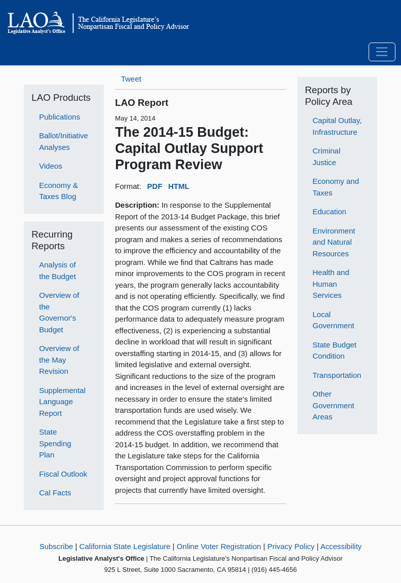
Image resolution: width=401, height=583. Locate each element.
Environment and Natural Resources (333, 242)
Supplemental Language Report (62, 401)
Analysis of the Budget (57, 270)
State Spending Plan (55, 443)
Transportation (336, 375)
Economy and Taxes (335, 187)
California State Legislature (125, 546)
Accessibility (341, 546)
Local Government (333, 320)
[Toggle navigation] (382, 52)
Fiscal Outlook (63, 474)
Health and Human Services (330, 283)
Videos (50, 166)
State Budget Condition (334, 350)
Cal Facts (55, 492)
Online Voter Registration (219, 546)
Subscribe (56, 546)
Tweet (131, 78)
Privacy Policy (290, 546)
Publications (59, 116)
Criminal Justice (326, 156)
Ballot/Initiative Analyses (63, 141)
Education (329, 211)
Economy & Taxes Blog (58, 191)
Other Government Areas (333, 405)
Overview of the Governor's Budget (59, 312)
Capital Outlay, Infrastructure (337, 126)
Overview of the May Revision (59, 359)
